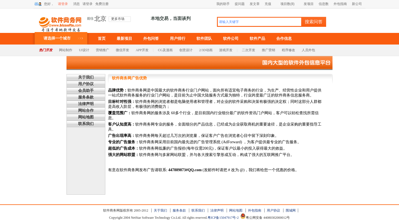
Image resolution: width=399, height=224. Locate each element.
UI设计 (84, 50)
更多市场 (117, 19)
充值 (268, 4)
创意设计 (186, 50)
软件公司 (231, 39)
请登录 (63, 4)
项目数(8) (285, 4)
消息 (76, 4)
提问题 (240, 4)
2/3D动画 (206, 50)
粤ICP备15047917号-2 (223, 218)
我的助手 (223, 4)
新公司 (357, 4)
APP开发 (142, 50)
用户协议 (86, 84)
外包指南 (340, 4)
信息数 (324, 4)
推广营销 (268, 50)
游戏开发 (225, 50)
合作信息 (284, 39)
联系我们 (86, 124)
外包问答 (151, 39)
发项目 (307, 4)
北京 (100, 19)
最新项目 (124, 39)
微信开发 (122, 50)
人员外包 (308, 50)
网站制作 (65, 50)
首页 (102, 39)
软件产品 (257, 39)
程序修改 (288, 50)
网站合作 (86, 110)
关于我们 (86, 77)
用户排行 (177, 39)
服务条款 (86, 97)
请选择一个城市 (57, 38)
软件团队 (204, 39)
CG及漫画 (165, 50)
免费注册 (102, 4)
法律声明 (86, 104)
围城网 (291, 210)
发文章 (255, 4)
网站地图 (86, 117)
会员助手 (86, 90)
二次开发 (248, 50)
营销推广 (102, 50)
